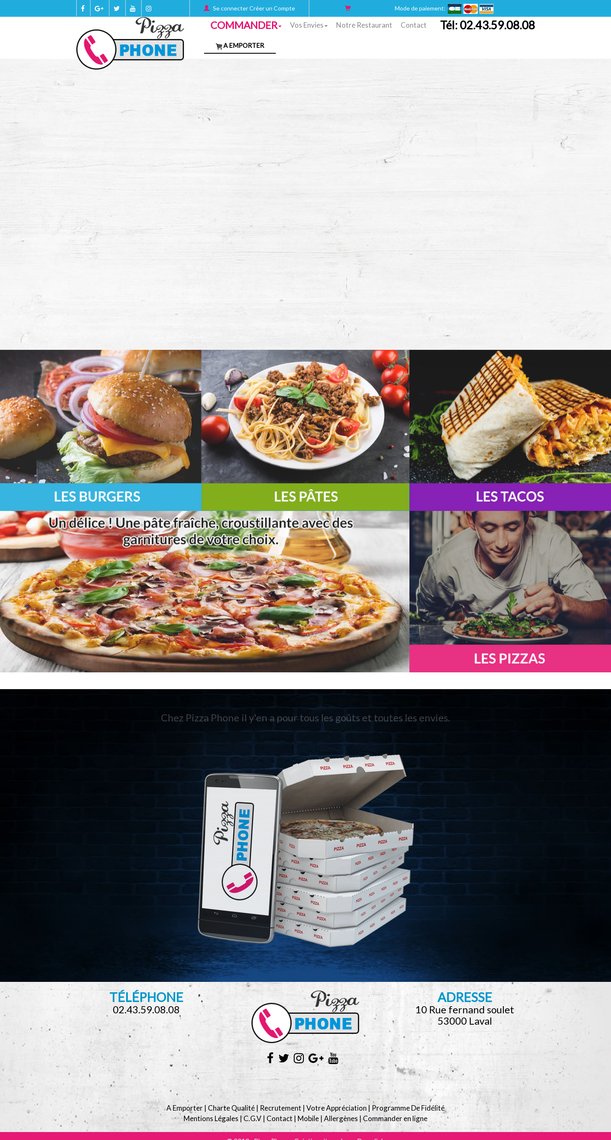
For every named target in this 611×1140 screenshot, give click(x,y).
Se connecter (230, 8)
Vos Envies (309, 25)
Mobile (308, 1118)
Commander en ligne (395, 1118)
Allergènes (341, 1118)
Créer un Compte (272, 8)
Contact (414, 25)
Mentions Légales (211, 1118)
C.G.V (252, 1118)
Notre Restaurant (364, 25)
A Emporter (240, 45)
